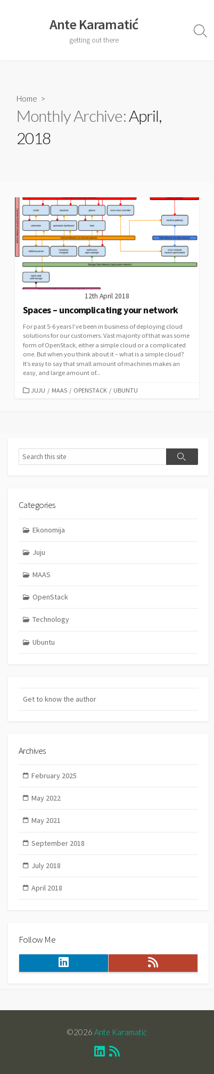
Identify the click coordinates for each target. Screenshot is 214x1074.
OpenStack (90, 390)
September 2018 (58, 843)
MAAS (59, 390)
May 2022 (46, 798)
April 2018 (46, 888)
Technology (50, 619)
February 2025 (54, 775)
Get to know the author (59, 699)
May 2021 (46, 820)
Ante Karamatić (120, 1032)
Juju (38, 390)
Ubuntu (125, 390)
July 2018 (46, 865)
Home (27, 98)
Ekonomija (48, 530)
